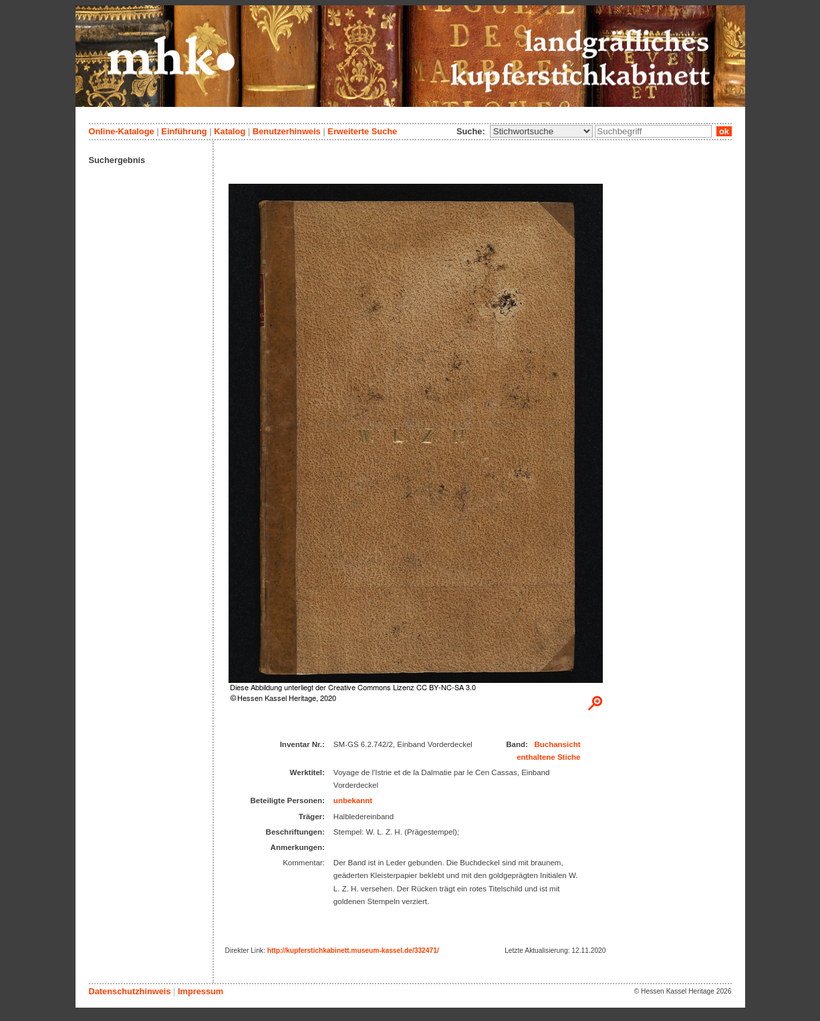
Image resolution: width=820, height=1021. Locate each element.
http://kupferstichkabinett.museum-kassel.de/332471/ (353, 950)
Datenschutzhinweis (130, 991)
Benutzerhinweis (287, 131)
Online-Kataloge (121, 131)
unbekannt (352, 800)
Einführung (184, 131)
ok (723, 131)
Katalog (229, 131)
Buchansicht (557, 744)
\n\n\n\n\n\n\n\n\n (541, 131)
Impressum (200, 991)
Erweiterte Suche (362, 131)
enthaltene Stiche (548, 757)
